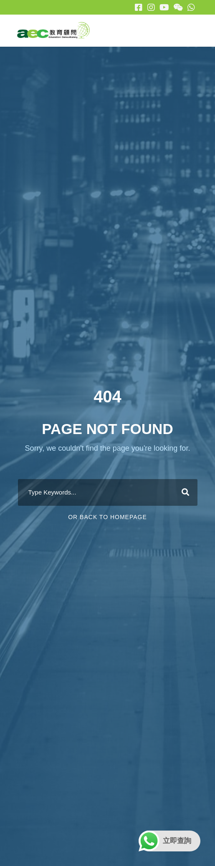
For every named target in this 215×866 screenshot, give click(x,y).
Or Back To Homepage (107, 517)
